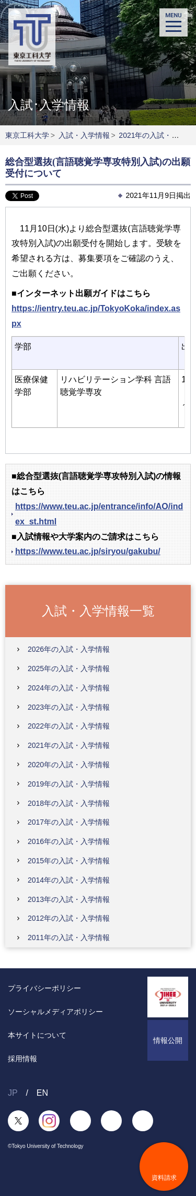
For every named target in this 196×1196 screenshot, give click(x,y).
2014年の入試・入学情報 (69, 880)
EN (42, 1092)
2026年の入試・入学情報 (69, 649)
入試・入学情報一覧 (98, 610)
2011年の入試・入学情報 (69, 937)
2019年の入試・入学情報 (69, 784)
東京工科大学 (27, 135)
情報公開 (167, 1040)
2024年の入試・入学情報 (69, 688)
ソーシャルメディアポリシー (55, 1011)
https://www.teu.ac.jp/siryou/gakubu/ (87, 551)
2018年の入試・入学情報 (69, 803)
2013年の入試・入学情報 (69, 899)
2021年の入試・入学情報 (69, 745)
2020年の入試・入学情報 (69, 764)
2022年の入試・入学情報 (69, 726)
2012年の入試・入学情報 (69, 918)
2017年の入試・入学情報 (69, 822)
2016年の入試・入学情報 (69, 841)
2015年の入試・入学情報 (69, 861)
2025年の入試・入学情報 (69, 668)
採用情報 (22, 1058)
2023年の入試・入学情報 (69, 707)
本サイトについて (37, 1035)
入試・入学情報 (84, 135)
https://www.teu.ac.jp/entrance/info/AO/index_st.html (99, 514)
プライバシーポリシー (44, 988)
